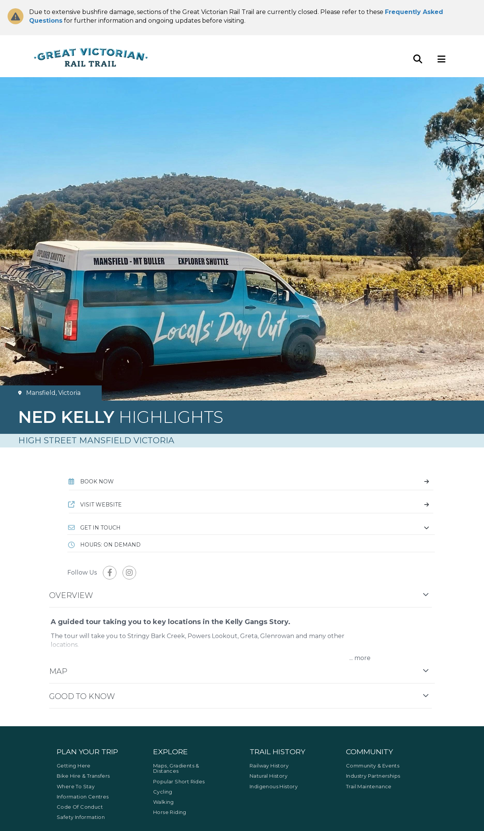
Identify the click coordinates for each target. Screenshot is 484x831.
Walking (163, 802)
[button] (251, 527)
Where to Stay (76, 786)
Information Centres (83, 797)
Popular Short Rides (179, 781)
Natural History (268, 776)
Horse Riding (169, 812)
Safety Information (81, 817)
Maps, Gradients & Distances (176, 768)
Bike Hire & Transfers (83, 776)
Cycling (162, 792)
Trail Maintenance (369, 786)
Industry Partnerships (373, 776)
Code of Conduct (80, 807)
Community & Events (372, 766)
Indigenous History (274, 786)
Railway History (269, 766)
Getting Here (74, 766)
